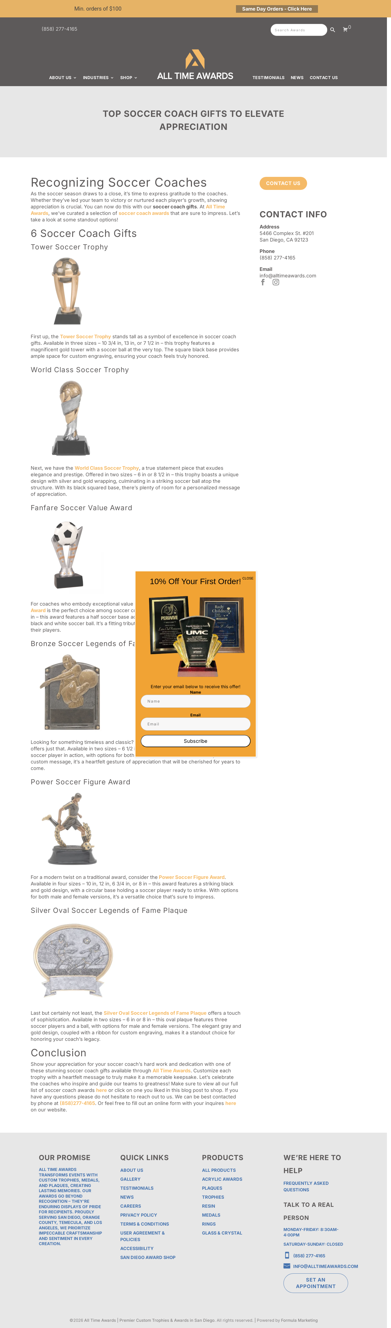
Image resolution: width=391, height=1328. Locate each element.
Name (195, 692)
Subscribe (195, 741)
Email (195, 715)
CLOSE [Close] (248, 578)
